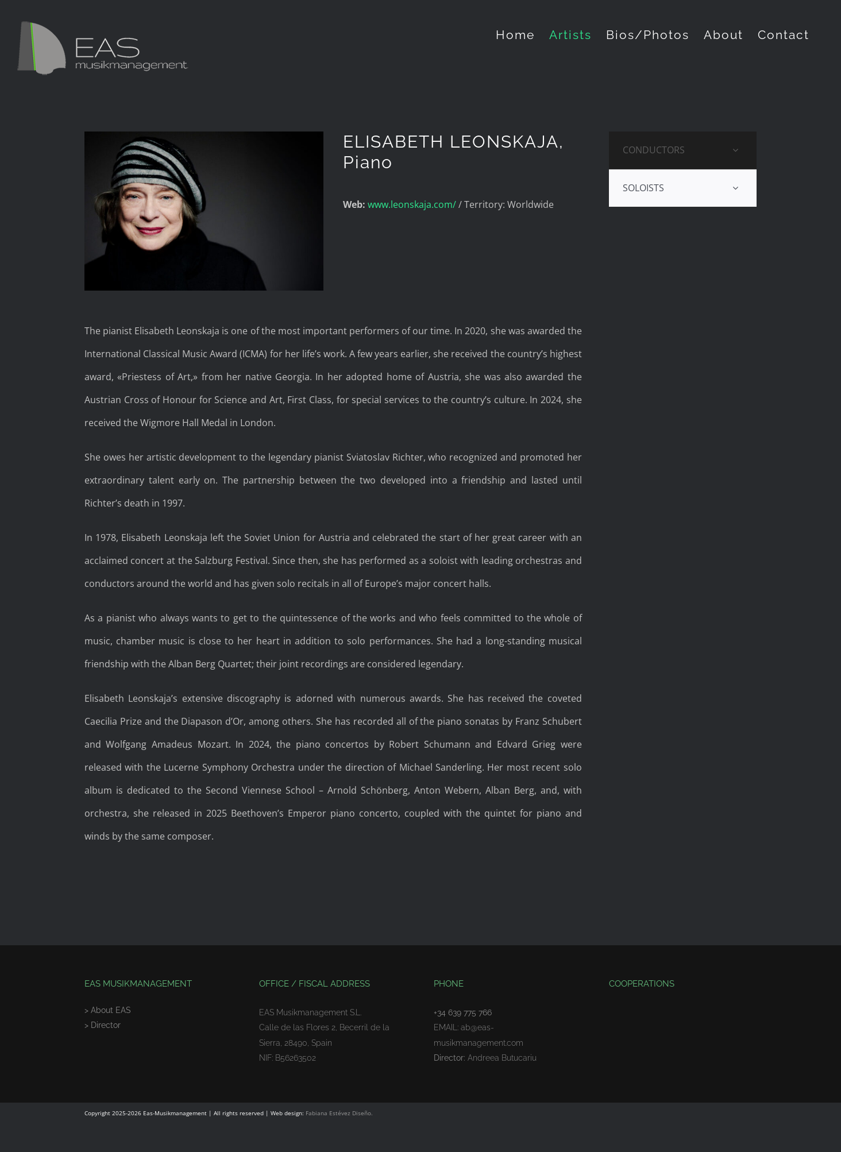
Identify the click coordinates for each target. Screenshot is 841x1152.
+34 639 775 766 (463, 1012)
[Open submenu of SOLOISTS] (735, 188)
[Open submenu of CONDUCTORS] (735, 150)
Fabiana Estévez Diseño (338, 1113)
